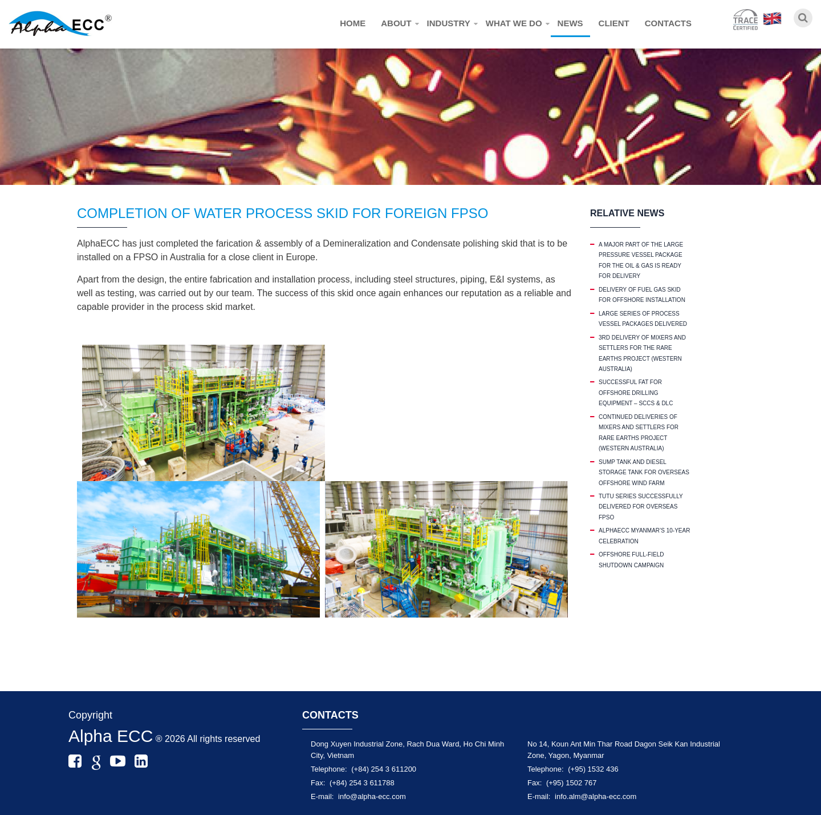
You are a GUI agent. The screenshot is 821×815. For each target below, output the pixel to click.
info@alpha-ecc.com (372, 796)
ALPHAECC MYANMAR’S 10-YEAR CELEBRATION (644, 535)
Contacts (668, 23)
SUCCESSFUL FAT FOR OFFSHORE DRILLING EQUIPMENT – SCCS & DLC (636, 392)
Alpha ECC (110, 736)
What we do (514, 23)
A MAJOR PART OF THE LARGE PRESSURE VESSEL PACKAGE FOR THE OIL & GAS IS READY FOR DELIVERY (641, 260)
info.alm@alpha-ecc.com (595, 796)
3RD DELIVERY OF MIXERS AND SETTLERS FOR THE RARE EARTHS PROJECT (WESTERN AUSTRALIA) (642, 353)
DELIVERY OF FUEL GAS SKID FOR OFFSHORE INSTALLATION (642, 295)
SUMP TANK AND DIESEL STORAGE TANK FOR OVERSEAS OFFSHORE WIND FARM (644, 472)
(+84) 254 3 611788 (362, 782)
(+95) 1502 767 (571, 782)
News (570, 23)
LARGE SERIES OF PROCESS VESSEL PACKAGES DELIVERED (643, 318)
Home (352, 23)
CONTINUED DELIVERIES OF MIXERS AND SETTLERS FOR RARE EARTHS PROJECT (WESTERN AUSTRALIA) (638, 432)
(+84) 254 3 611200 (383, 769)
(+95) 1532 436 (593, 769)
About (396, 23)
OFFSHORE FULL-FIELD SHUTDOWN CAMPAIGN (631, 559)
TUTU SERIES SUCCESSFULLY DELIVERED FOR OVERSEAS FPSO (640, 507)
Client (614, 23)
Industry (448, 23)
